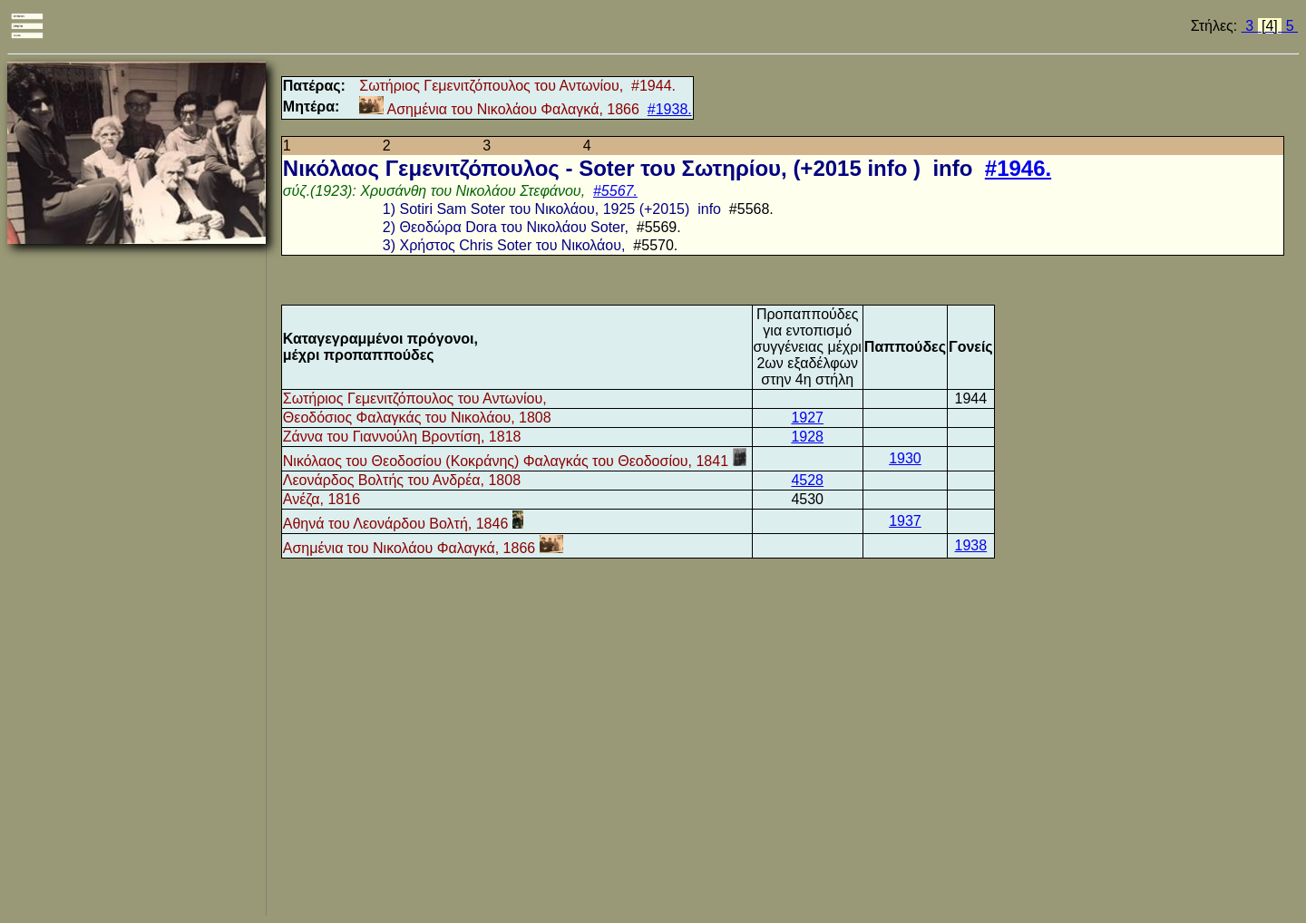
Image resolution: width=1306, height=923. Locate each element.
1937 (905, 521)
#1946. (1018, 168)
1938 (971, 545)
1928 (807, 436)
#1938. (670, 109)
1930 (905, 458)
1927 (807, 417)
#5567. (615, 191)
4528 (807, 480)
